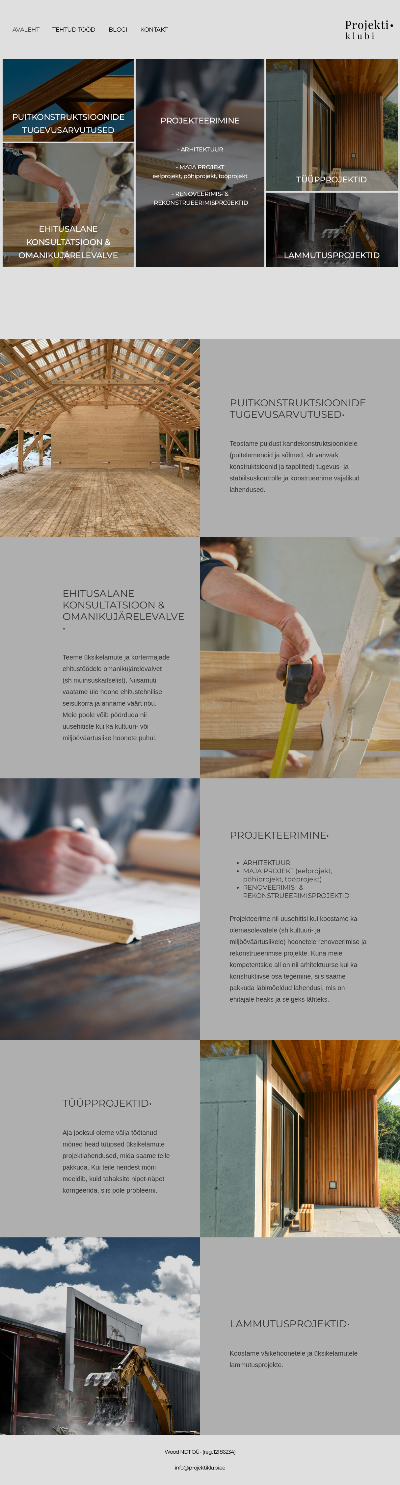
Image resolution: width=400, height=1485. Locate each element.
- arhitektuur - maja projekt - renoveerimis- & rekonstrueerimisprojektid (200, 176)
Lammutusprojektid (332, 255)
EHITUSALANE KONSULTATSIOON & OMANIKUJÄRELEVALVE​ (68, 242)
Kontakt (154, 29)
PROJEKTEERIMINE (200, 120)
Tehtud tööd (73, 29)
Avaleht (26, 29)
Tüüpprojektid (331, 179)
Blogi (118, 29)
